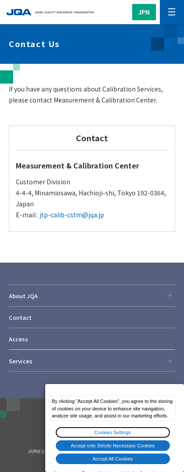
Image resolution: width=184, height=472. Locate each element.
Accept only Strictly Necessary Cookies (113, 445)
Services (92, 360)
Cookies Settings (112, 432)
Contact (20, 317)
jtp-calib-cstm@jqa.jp (72, 214)
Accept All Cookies (113, 458)
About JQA (92, 295)
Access (18, 339)
